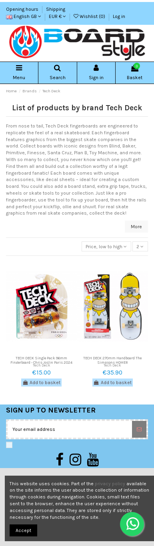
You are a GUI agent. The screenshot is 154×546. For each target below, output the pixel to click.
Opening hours (23, 9)
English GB (23, 16)
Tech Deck (41, 365)
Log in (119, 16)
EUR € (57, 16)
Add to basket (41, 382)
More (136, 226)
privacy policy (110, 483)
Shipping (55, 9)
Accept (23, 530)
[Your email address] (70, 429)
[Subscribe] (139, 429)
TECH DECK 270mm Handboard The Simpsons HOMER (112, 360)
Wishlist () (90, 16)
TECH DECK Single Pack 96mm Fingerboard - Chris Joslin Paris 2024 (41, 360)
